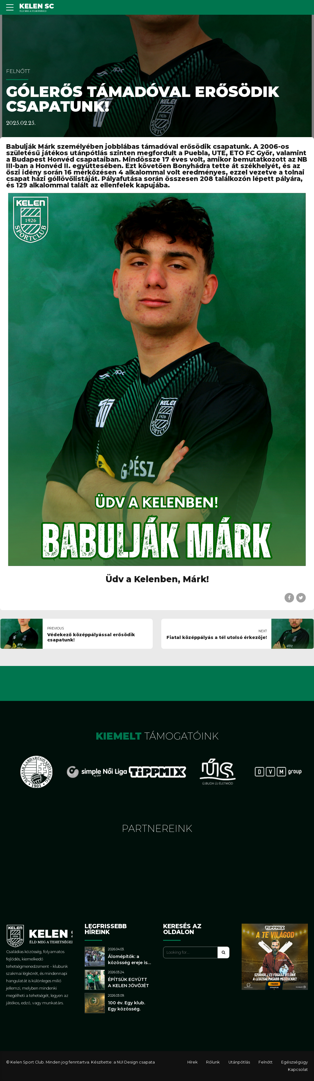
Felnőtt (18, 71)
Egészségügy (294, 1062)
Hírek (192, 1062)
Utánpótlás (239, 1062)
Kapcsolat (298, 1069)
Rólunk (213, 1062)
